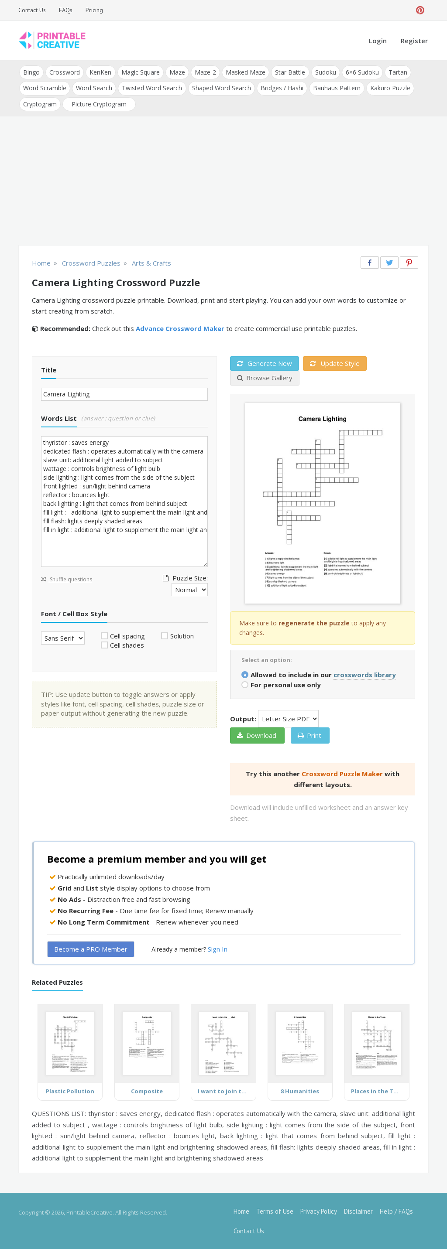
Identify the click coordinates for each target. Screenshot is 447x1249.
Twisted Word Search (152, 88)
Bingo (31, 72)
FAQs (65, 10)
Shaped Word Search (221, 88)
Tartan (397, 72)
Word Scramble (44, 88)
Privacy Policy (318, 1211)
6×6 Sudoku (361, 72)
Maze (177, 72)
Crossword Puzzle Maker (342, 773)
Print (309, 734)
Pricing (94, 10)
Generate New (264, 362)
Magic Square (140, 72)
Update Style (335, 362)
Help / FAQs (396, 1211)
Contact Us (32, 10)
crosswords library (365, 674)
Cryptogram (40, 103)
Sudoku (324, 72)
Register (414, 40)
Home (241, 1211)
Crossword (64, 72)
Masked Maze (245, 72)
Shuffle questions (66, 579)
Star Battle (290, 72)
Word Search (94, 88)
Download (256, 734)
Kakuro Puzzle (390, 88)
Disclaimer (358, 1211)
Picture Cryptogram (99, 103)
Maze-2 (205, 72)
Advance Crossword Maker (180, 328)
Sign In (217, 948)
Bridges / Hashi (281, 88)
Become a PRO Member (90, 948)
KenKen (100, 72)
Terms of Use (274, 1211)
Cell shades (127, 644)
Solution (182, 635)
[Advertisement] (223, 181)
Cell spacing (127, 635)
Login (378, 40)
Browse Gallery (264, 377)
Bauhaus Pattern (336, 88)
